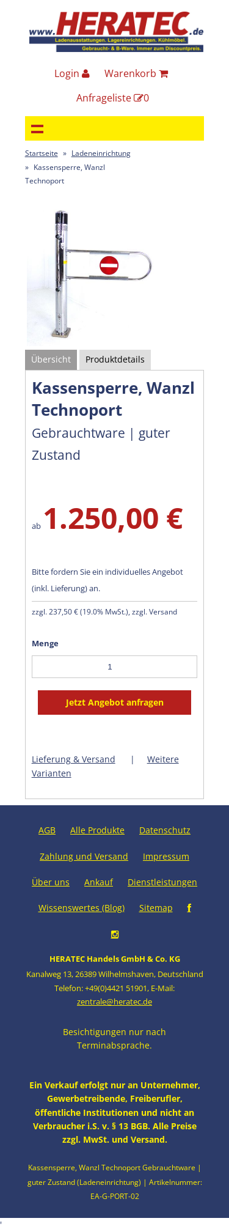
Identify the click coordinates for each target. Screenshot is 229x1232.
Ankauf (98, 882)
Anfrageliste (112, 98)
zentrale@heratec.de (114, 1001)
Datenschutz (165, 830)
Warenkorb (136, 73)
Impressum (166, 856)
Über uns (51, 882)
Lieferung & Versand (73, 759)
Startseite (41, 153)
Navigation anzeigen (37, 128)
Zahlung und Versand (84, 856)
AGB (47, 830)
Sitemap (156, 907)
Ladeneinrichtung (101, 153)
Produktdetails (115, 359)
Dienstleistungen (162, 882)
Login (72, 73)
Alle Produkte (97, 830)
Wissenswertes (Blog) (81, 907)
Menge (45, 643)
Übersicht (51, 359)
